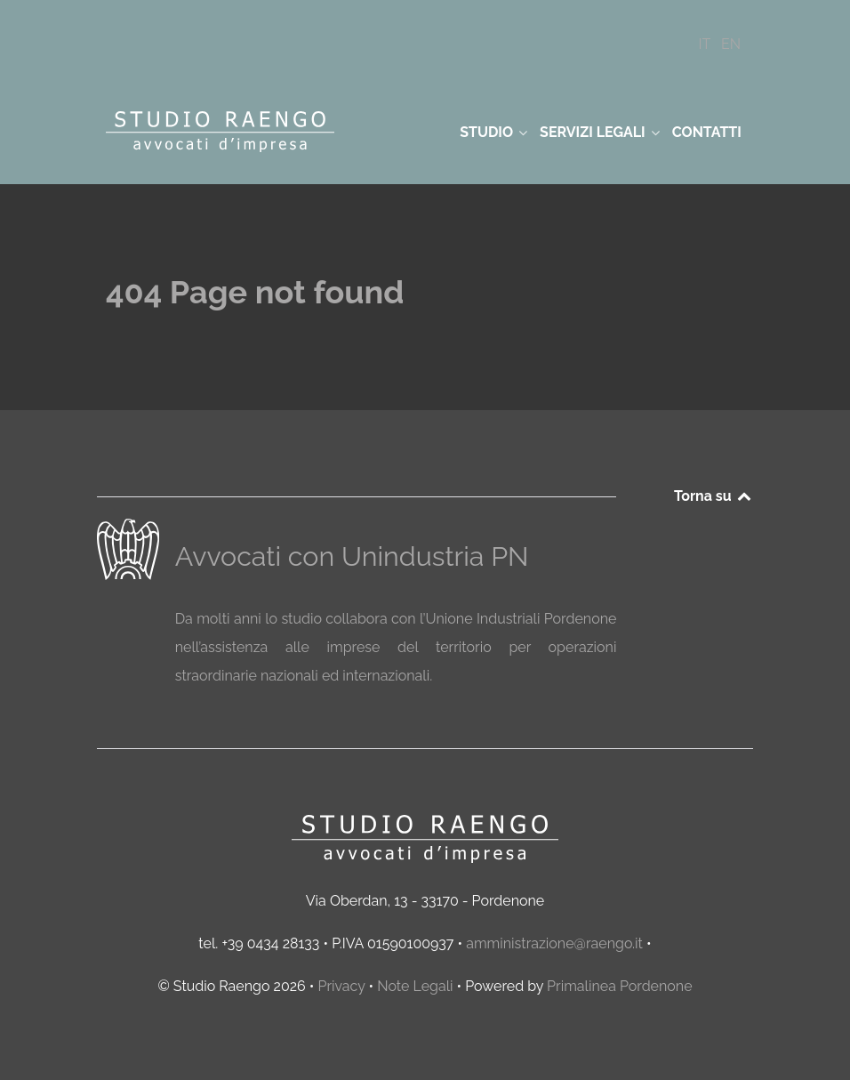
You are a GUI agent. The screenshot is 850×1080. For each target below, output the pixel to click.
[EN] (731, 44)
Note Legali (415, 986)
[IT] (706, 44)
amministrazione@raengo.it (554, 943)
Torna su (713, 496)
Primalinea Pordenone (619, 986)
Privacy (341, 986)
